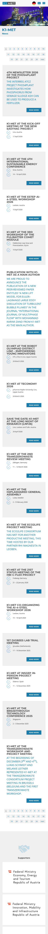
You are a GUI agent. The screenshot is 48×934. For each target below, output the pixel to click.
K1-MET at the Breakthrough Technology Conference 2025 (20, 712)
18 (43, 54)
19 (12, 59)
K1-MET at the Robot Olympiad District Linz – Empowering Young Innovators (22, 349)
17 (38, 54)
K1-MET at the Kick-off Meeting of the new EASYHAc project (23, 126)
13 (18, 54)
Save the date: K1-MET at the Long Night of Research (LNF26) (23, 421)
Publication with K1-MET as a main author (23, 273)
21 (22, 59)
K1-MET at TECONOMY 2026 (22, 385)
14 (23, 54)
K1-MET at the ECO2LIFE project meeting (23, 526)
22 (27, 59)
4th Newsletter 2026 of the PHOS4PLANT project (22, 75)
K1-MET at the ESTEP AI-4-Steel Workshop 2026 (23, 199)
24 (37, 59)
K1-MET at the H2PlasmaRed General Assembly (24, 492)
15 (28, 54)
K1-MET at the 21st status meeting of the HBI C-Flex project (23, 572)
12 (13, 54)
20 (17, 59)
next (42, 59)
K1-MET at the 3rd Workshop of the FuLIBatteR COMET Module (20, 236)
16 (33, 54)
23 (32, 59)
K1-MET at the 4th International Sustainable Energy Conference (22, 162)
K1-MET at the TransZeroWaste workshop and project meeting (20, 750)
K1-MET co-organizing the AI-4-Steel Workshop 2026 (23, 607)
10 (43, 49)
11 (8, 54)
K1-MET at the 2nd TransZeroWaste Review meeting (20, 457)
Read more (34, 110)
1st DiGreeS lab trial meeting (22, 641)
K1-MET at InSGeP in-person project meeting (21, 676)
